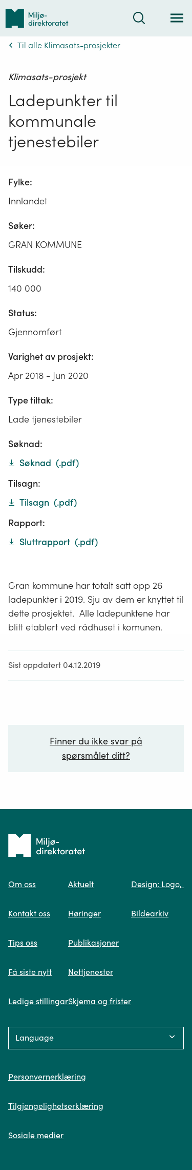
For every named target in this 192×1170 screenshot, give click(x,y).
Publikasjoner (93, 942)
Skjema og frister (99, 1001)
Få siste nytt (30, 972)
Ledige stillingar (38, 1001)
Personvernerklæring (47, 1076)
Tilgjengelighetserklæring (55, 1106)
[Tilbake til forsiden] (37, 18)
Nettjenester (90, 972)
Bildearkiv (149, 913)
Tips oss (22, 942)
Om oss (22, 884)
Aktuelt (81, 884)
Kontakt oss (29, 913)
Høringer (84, 913)
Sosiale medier (35, 1135)
